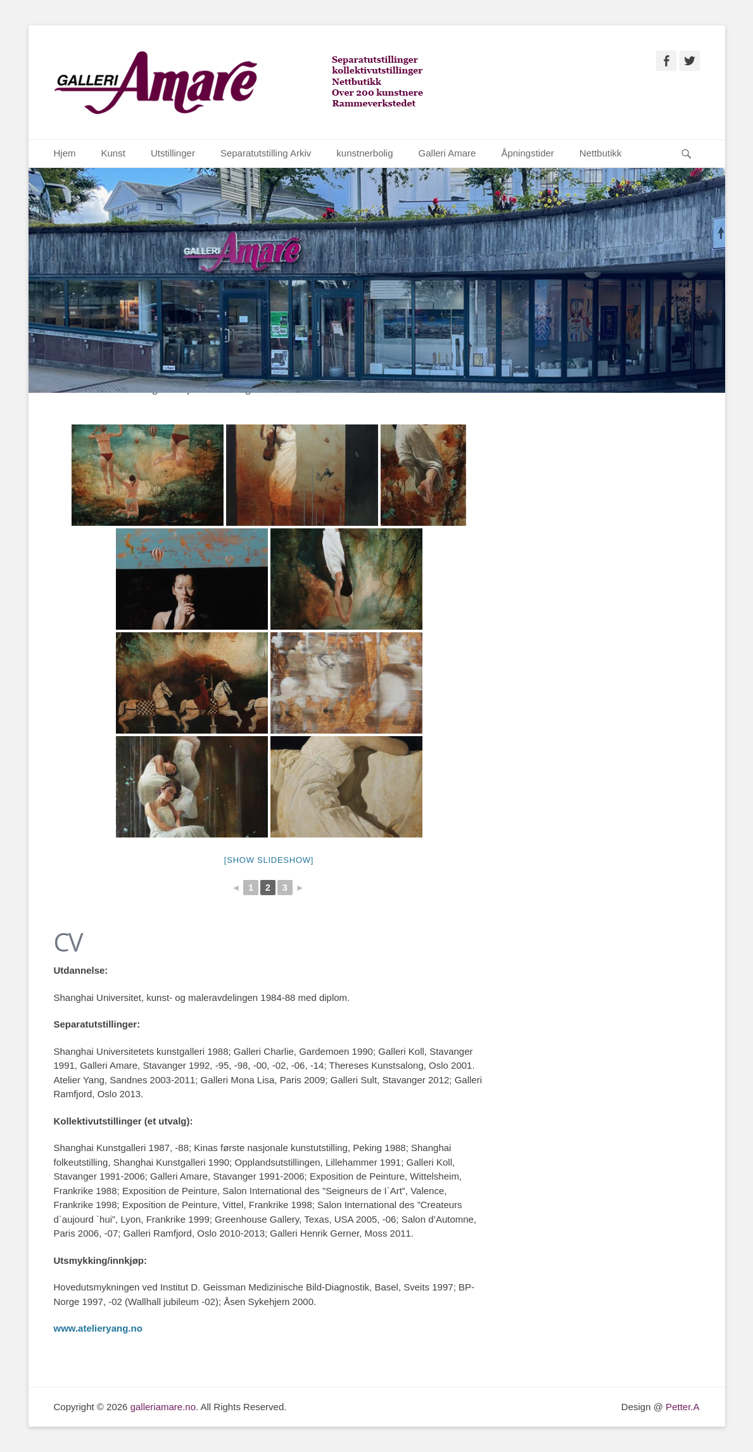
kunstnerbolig (364, 153)
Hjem (65, 153)
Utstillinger (173, 153)
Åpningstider (527, 153)
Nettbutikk (600, 153)
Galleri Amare (447, 153)
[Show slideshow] (268, 860)
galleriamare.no (163, 1406)
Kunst (113, 153)
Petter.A (681, 1406)
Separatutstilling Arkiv (265, 153)
